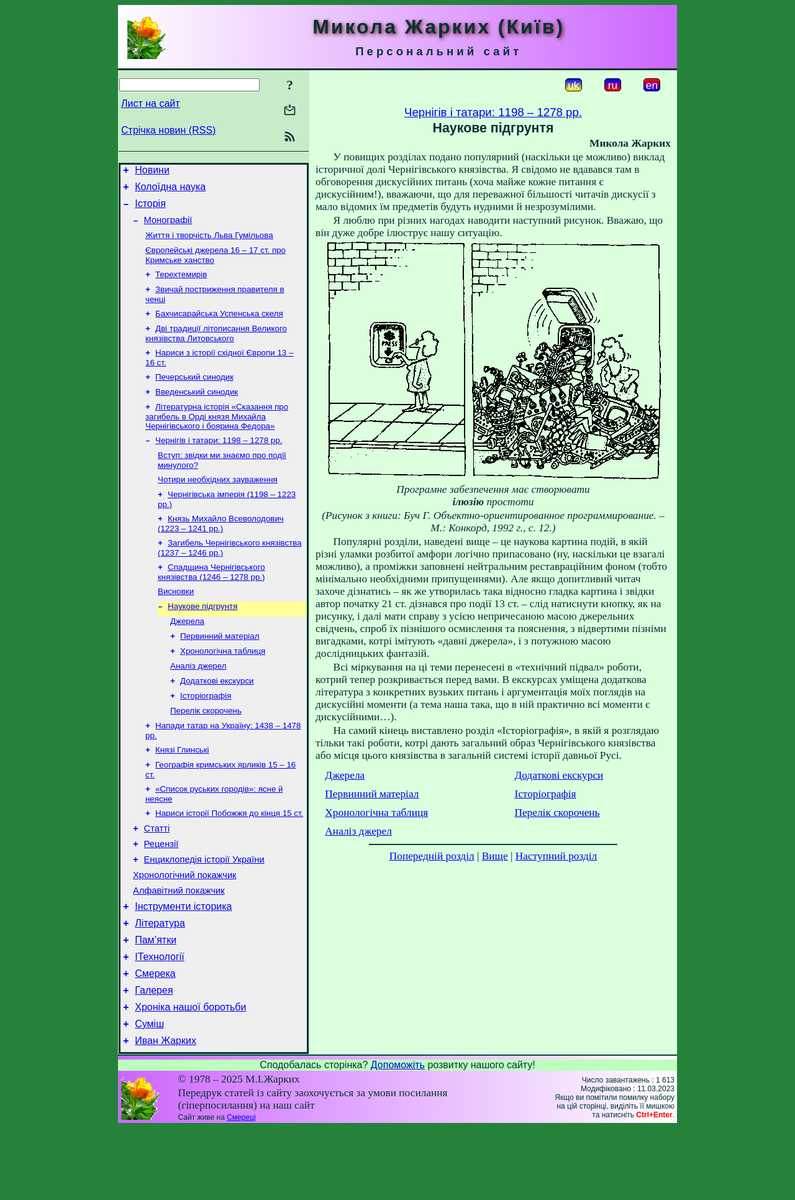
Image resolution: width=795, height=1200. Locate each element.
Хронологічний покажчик (185, 928)
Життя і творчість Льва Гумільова (209, 244)
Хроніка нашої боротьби (190, 1075)
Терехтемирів (181, 285)
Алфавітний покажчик (179, 946)
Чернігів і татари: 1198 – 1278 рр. (218, 461)
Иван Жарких (165, 1112)
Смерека (155, 1038)
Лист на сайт (150, 103)
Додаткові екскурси (217, 718)
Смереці (241, 1189)
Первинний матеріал (219, 669)
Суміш (149, 1094)
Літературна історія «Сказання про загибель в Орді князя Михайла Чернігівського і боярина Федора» (216, 436)
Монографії (168, 227)
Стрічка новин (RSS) (168, 130)
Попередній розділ (432, 856)
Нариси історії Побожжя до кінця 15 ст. (229, 859)
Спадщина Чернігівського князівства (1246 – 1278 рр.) (211, 600)
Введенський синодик (196, 410)
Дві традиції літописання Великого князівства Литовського (216, 348)
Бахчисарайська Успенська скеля (219, 327)
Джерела (187, 653)
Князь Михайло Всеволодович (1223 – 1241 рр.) (221, 549)
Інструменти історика (183, 963)
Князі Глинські (182, 792)
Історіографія (205, 734)
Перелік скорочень (206, 750)
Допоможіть (398, 1137)
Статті (157, 876)
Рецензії (161, 894)
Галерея (154, 1056)
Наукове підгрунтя (202, 637)
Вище (495, 856)
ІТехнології (159, 1019)
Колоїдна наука (170, 190)
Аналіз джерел (198, 702)
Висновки (176, 621)
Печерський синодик (194, 394)
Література (160, 982)
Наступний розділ (556, 856)
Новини (152, 172)
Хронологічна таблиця (222, 685)
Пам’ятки (155, 1001)
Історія (150, 209)
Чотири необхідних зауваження (218, 503)
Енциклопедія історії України (204, 911)
